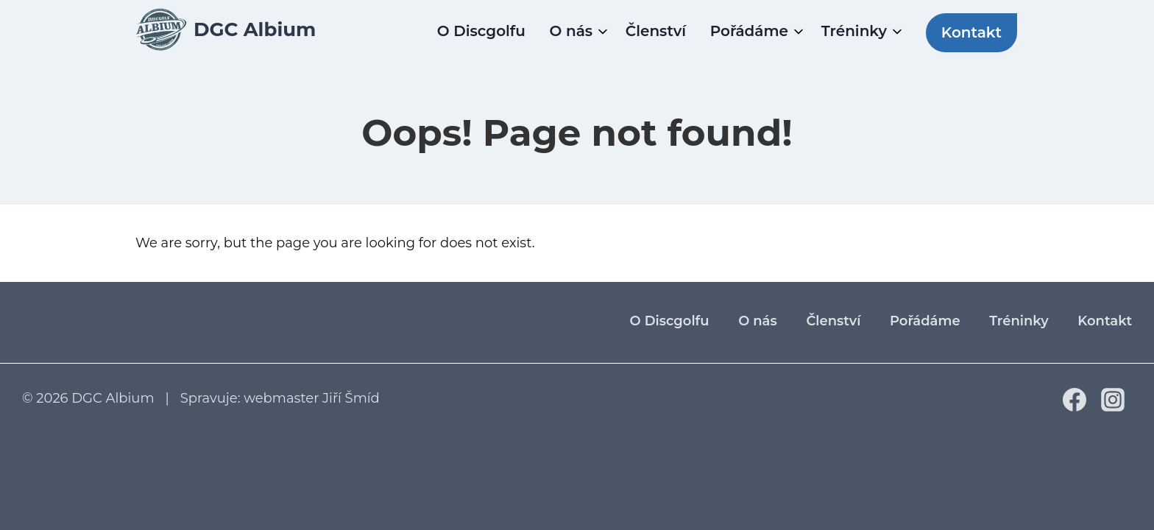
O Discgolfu (481, 31)
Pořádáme (749, 31)
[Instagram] (1113, 407)
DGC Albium (112, 398)
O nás (571, 31)
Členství (656, 31)
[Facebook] (1074, 407)
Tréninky (854, 31)
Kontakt (971, 32)
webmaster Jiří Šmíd (312, 398)
